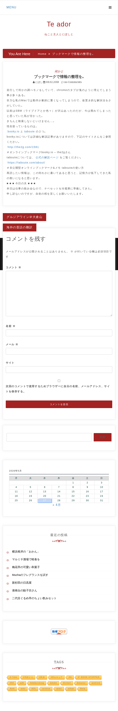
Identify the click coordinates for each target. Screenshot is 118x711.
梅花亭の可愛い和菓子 (26, 567)
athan (71, 689)
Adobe (53, 683)
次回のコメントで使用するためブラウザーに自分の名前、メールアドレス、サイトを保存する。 (58, 389)
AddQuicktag (37, 683)
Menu (11, 7)
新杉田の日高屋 (22, 582)
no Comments (71, 82)
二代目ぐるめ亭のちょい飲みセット (34, 598)
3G (70, 677)
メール (12, 344)
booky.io (13, 131)
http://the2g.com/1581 (23, 147)
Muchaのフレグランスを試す (30, 574)
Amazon (81, 683)
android (96, 683)
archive (46, 689)
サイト (10, 362)
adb (22, 683)
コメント (13, 267)
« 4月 (57, 504)
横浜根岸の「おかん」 (26, 551)
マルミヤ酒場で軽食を (26, 559)
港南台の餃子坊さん (24, 590)
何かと (59, 71)
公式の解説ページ (47, 157)
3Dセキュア (57, 677)
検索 (103, 437)
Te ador (59, 24)
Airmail (67, 683)
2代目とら (28, 677)
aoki (23, 689)
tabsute (29, 131)
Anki (12, 689)
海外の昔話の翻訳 (19, 227)
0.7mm (13, 677)
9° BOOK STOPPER (88, 677)
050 (12, 683)
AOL (34, 689)
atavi (59, 689)
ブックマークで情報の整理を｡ (59, 76)
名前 (10, 326)
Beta (82, 689)
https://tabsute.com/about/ (26, 162)
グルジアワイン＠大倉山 (24, 216)
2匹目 (42, 677)
